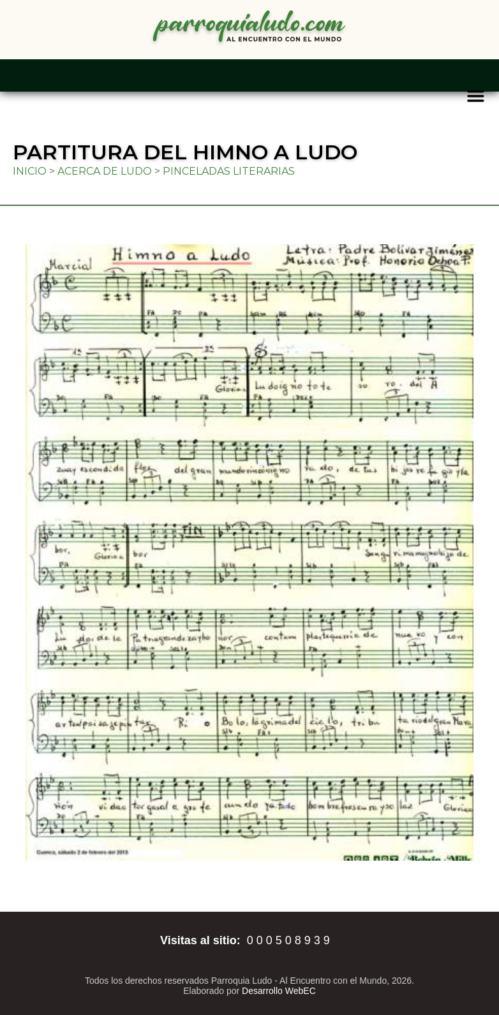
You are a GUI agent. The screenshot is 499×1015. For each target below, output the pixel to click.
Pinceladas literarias (229, 171)
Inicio (30, 171)
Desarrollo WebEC (279, 991)
